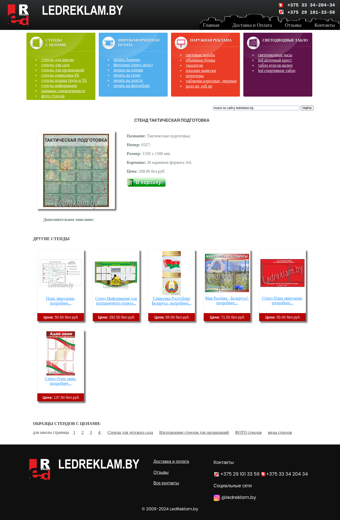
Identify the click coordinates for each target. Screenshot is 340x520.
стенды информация (59, 85)
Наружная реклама (211, 40)
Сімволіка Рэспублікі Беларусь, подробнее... (172, 300)
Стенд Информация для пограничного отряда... (116, 300)
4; (99, 432)
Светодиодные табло (285, 40)
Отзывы (161, 472)
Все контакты (166, 483)
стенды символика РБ (60, 75)
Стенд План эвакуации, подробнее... (282, 300)
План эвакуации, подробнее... (60, 300)
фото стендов (53, 96)
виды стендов (280, 432)
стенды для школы (57, 59)
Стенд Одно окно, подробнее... (60, 381)
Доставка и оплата (171, 461)
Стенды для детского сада (130, 432)
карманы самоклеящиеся (63, 91)
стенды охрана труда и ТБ (64, 80)
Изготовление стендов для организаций (194, 432)
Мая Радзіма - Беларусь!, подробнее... (227, 300)
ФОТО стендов (248, 432)
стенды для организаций (62, 70)
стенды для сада (55, 65)
